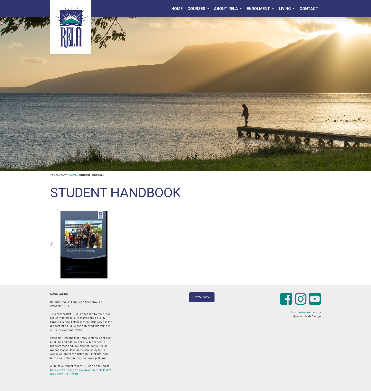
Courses (196, 8)
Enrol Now (201, 297)
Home (177, 8)
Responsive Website (304, 312)
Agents (72, 175)
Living (285, 8)
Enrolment (259, 8)
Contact (309, 8)
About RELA (226, 8)
